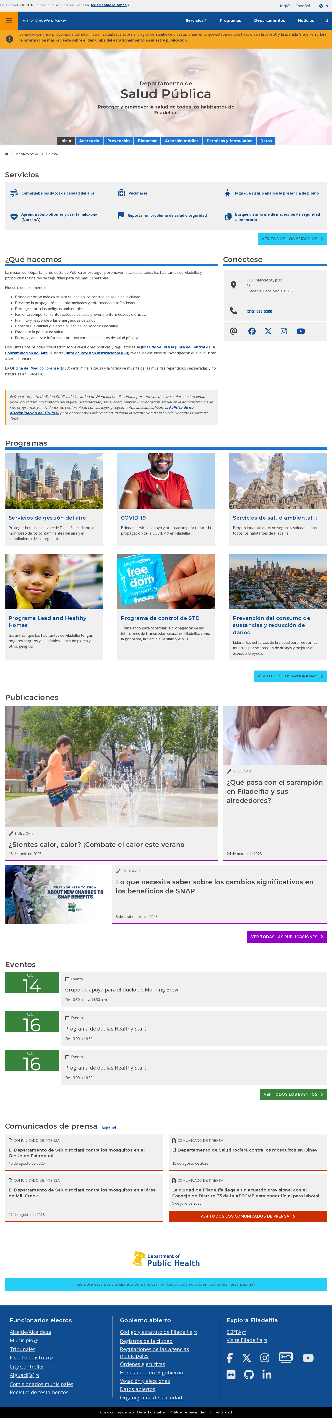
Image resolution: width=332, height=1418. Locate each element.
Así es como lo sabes (110, 5)
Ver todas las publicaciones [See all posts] (287, 937)
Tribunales (22, 1349)
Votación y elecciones (145, 1380)
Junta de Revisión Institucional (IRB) (97, 352)
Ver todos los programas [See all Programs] (290, 676)
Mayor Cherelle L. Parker (44, 20)
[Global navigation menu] (9, 21)
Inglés (285, 6)
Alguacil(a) (22, 1375)
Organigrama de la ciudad (151, 1397)
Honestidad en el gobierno (151, 1372)
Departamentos (269, 20)
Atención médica (182, 141)
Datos (266, 141)
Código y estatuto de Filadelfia (156, 1331)
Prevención (118, 141)
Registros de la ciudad (146, 1340)
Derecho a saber (151, 1412)
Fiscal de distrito (29, 1357)
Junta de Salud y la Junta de (165, 347)
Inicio (65, 141)
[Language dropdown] (324, 6)
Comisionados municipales (41, 1384)
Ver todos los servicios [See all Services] (292, 239)
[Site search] (326, 20)
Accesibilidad (220, 1412)
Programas (230, 20)
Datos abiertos (137, 1389)
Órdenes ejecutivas (142, 1364)
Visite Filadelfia (244, 1340)
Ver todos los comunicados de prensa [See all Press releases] (247, 1216)
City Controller (27, 1366)
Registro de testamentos (39, 1392)
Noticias (306, 20)
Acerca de (89, 141)
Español (303, 6)
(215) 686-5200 (259, 311)
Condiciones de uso (117, 1412)
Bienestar (147, 141)
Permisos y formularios (229, 141)
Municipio (21, 1340)
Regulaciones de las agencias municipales (154, 1352)
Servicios (195, 20)
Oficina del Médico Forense (34, 368)
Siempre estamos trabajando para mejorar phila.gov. (166, 1284)
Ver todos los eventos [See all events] (293, 1094)
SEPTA (234, 1331)
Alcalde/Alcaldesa (30, 1331)
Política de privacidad (187, 1412)
